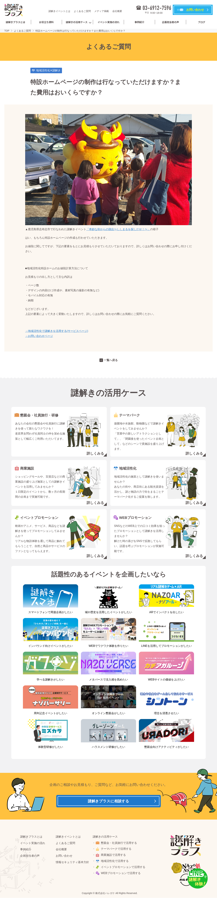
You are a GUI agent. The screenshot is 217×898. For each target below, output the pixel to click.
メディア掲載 (101, 11)
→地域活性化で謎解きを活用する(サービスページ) (56, 330)
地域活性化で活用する (115, 862)
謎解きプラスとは (15, 22)
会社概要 (117, 11)
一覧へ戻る (111, 360)
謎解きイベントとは (59, 11)
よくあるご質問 (82, 11)
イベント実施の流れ (108, 22)
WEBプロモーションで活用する (121, 874)
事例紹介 (139, 22)
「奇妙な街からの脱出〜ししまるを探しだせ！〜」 (118, 229)
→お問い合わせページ (39, 336)
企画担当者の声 (170, 22)
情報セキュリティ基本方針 (72, 863)
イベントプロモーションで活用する (124, 868)
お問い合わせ (64, 857)
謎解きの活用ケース (76, 22)
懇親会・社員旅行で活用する (120, 844)
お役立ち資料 (46, 22)
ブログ (201, 22)
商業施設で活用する (114, 856)
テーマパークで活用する (117, 850)
